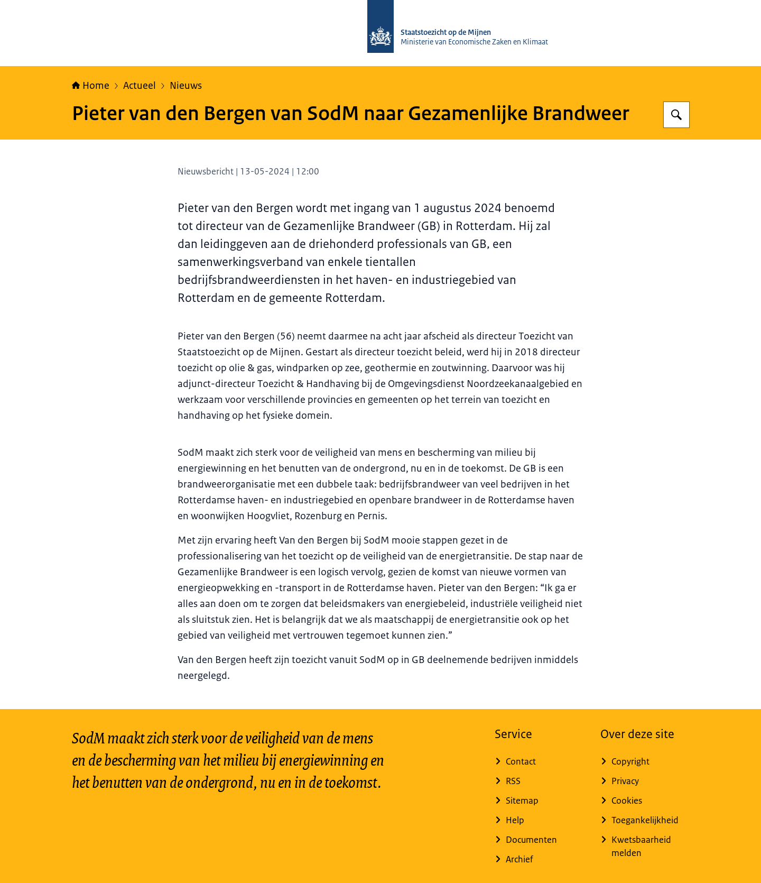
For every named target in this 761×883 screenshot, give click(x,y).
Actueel (139, 85)
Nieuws (186, 85)
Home (90, 85)
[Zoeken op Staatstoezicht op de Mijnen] (676, 114)
